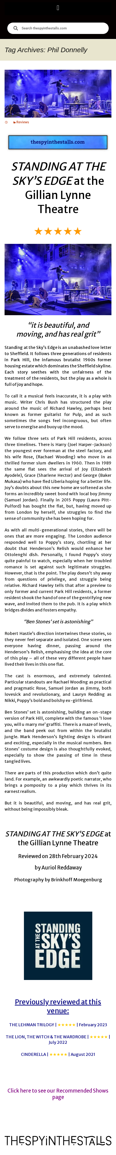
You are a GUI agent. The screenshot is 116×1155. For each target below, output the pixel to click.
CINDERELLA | (58, 1054)
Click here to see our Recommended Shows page (58, 1094)
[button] (58, 8)
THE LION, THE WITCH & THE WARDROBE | (58, 1039)
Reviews (22, 122)
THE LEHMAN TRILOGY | (58, 1024)
